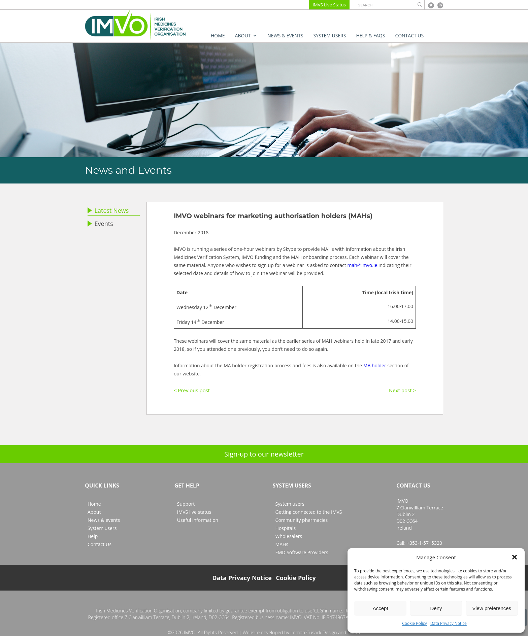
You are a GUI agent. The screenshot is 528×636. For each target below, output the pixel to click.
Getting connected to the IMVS (308, 512)
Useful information (197, 520)
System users (330, 35)
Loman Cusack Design (314, 632)
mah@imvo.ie (362, 265)
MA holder (374, 365)
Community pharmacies (301, 520)
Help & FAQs (370, 35)
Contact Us (409, 35)
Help (93, 536)
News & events (285, 35)
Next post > (402, 390)
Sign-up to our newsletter (264, 454)
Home (218, 35)
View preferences (492, 608)
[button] (514, 557)
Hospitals (285, 528)
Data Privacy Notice (448, 623)
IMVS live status (194, 512)
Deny (436, 608)
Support (186, 504)
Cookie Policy (414, 623)
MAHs (281, 544)
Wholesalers (288, 536)
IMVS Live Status (329, 5)
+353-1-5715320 (424, 543)
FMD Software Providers (301, 552)
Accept (380, 608)
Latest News (108, 210)
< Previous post (192, 390)
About (246, 35)
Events (100, 224)
